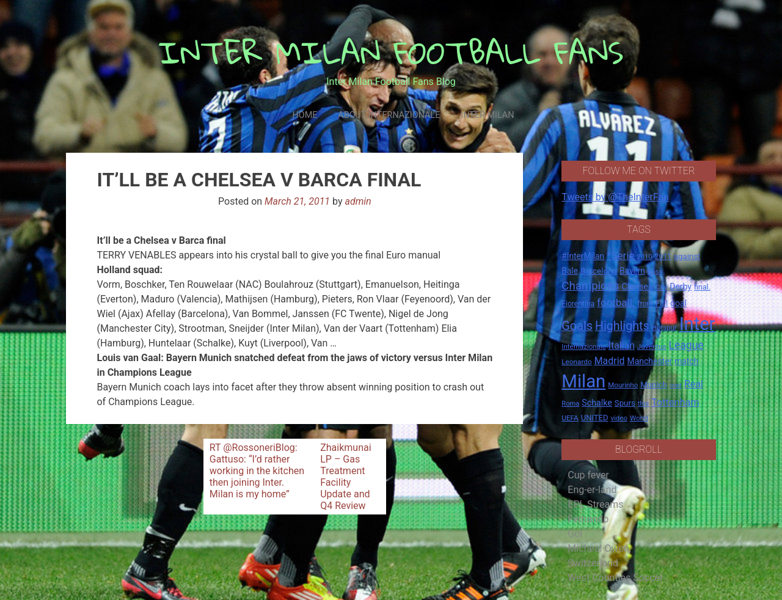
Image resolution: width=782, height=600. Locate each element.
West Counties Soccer (615, 578)
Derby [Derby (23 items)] (681, 286)
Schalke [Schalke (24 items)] (597, 403)
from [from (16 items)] (645, 303)
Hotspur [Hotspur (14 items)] (664, 327)
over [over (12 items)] (676, 385)
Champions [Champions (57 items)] (590, 286)
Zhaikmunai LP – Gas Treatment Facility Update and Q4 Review (345, 476)
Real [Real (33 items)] (693, 384)
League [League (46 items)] (686, 345)
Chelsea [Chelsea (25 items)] (637, 287)
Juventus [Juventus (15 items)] (652, 346)
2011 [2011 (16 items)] (663, 256)
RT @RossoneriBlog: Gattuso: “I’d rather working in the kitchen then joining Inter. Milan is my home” (257, 471)
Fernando (588, 519)
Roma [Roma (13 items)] (570, 404)
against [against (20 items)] (687, 256)
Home (304, 115)
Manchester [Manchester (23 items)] (649, 361)
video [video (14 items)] (618, 418)
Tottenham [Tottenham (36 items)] (675, 402)
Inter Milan (487, 115)
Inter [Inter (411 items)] (697, 323)
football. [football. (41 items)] (616, 302)
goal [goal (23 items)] (678, 303)
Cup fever (588, 475)
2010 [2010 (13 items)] (644, 257)
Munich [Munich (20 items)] (653, 384)
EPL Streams (595, 504)
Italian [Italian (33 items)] (621, 345)
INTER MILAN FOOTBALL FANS (391, 52)
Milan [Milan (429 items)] (583, 381)
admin (358, 201)
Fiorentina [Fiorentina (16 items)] (577, 303)
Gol (575, 534)
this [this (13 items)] (643, 404)
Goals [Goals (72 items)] (577, 326)
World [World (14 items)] (639, 418)
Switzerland (593, 563)
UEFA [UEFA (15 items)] (570, 418)
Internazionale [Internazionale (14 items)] (583, 346)
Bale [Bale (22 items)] (569, 271)
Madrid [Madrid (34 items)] (609, 361)
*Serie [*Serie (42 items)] (620, 255)
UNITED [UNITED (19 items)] (594, 417)
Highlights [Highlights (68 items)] (622, 326)
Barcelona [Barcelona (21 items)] (598, 271)
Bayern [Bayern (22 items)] (632, 271)
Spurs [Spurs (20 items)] (625, 403)
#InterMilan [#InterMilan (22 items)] (582, 256)
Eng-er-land (592, 490)
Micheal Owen (598, 548)
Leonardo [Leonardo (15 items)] (576, 361)
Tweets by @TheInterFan (615, 197)
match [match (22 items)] (686, 361)
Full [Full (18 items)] (662, 303)
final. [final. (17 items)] (702, 286)
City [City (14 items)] (662, 287)
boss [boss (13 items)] (655, 272)
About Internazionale (389, 115)
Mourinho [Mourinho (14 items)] (623, 385)
